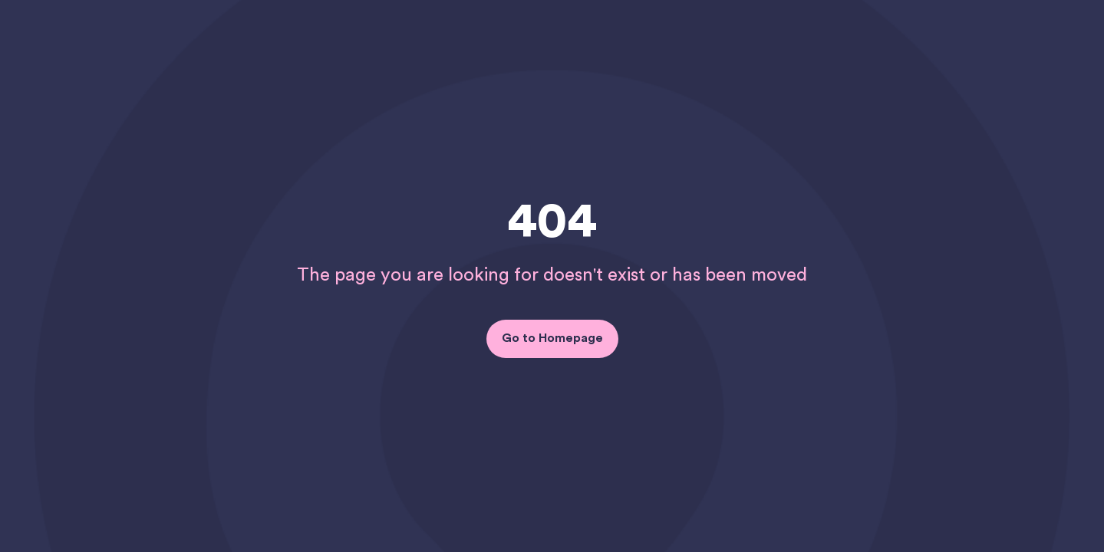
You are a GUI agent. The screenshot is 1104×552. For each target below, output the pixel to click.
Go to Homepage (552, 338)
